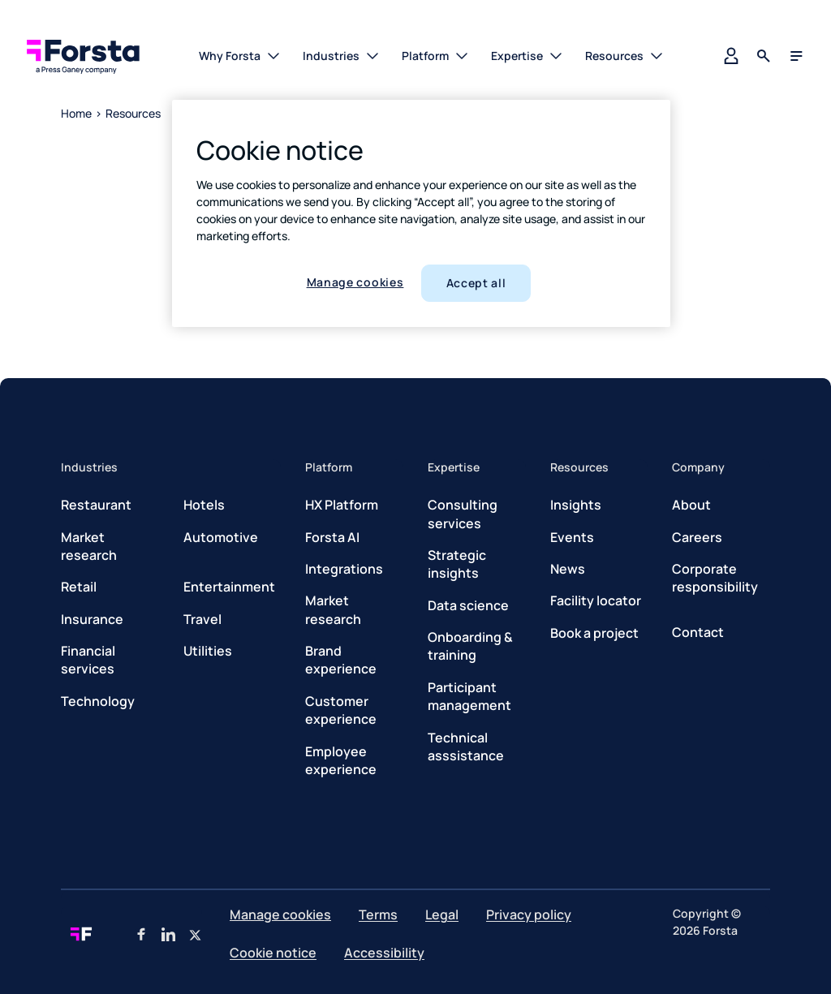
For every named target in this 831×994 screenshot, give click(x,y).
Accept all (476, 282)
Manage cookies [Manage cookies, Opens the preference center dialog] (355, 282)
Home (76, 113)
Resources (133, 113)
